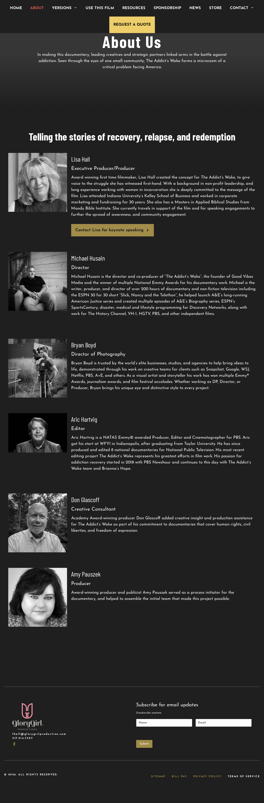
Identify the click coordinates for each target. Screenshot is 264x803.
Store (215, 8)
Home (16, 8)
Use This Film (100, 8)
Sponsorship (167, 8)
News (195, 8)
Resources (133, 8)
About (37, 8)
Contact (244, 8)
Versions (66, 8)
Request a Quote (132, 25)
